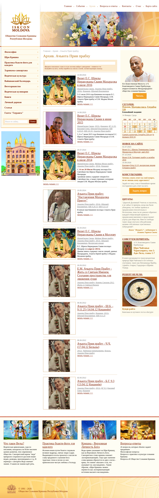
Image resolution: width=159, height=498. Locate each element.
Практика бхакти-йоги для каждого (18, 63)
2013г (98, 241)
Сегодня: (128, 104)
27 (130, 131)
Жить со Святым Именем (88, 285)
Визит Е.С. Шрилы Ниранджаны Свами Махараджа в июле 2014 (97, 157)
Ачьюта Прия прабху (103, 89)
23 (145, 129)
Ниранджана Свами (85, 89)
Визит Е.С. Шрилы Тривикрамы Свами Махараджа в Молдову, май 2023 (138, 150)
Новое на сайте (132, 144)
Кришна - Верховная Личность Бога (94, 445)
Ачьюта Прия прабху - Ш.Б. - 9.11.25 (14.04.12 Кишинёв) (95, 308)
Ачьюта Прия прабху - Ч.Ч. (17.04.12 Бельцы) (94, 345)
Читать (139, 96)
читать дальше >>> (85, 104)
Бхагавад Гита (83, 129)
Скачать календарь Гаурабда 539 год (137, 134)
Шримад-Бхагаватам (100, 91)
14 (135, 126)
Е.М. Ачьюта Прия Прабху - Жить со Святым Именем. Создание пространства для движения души (94, 273)
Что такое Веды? (14, 443)
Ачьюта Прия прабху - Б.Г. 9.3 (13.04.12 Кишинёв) (95, 382)
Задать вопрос (139, 191)
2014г (98, 166)
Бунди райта (128, 309)
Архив (92, 6)
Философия (10, 52)
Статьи (8, 107)
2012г (106, 313)
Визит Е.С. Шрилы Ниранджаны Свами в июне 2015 (94, 119)
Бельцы (108, 351)
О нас (138, 6)
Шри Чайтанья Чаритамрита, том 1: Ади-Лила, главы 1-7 (144, 250)
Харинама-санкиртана (16, 70)
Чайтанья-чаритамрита (93, 351)
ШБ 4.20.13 (93, 207)
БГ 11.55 (112, 126)
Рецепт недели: (132, 274)
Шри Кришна (12, 57)
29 (140, 131)
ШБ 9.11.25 (100, 316)
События (80, 6)
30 (145, 131)
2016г (79, 91)
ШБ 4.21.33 (103, 207)
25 (154, 129)
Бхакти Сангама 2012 (105, 282)
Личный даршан (13, 102)
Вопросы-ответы (130, 443)
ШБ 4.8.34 (88, 131)
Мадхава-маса (138, 107)
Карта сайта (151, 6)
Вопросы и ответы (108, 6)
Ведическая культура (15, 76)
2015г (97, 126)
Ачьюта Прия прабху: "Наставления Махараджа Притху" (93, 197)
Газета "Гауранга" (14, 113)
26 (125, 131)
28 (135, 131)
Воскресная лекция (96, 243)
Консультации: (132, 174)
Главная (68, 6)
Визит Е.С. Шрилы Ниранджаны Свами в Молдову (96, 233)
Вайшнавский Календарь (17, 81)
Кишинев (86, 91)
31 (150, 131)
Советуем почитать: (136, 239)
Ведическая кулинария (16, 92)
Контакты (126, 6)
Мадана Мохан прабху (104, 164)
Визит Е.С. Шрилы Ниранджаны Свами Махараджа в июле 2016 (97, 82)
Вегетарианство (13, 86)
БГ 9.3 (103, 388)
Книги (8, 97)
